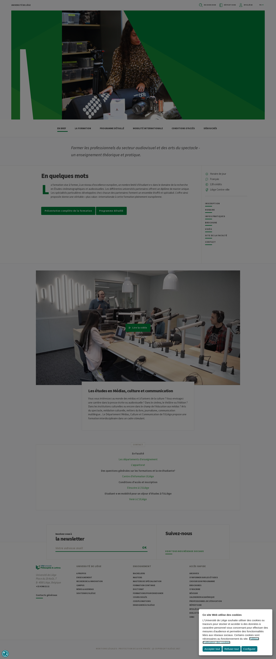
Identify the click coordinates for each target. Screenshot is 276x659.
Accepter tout (212, 648)
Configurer (249, 648)
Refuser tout (231, 648)
